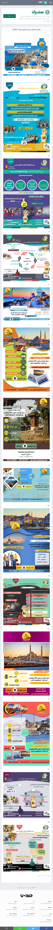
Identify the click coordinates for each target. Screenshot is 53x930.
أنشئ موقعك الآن (9, 16)
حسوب (19, 888)
